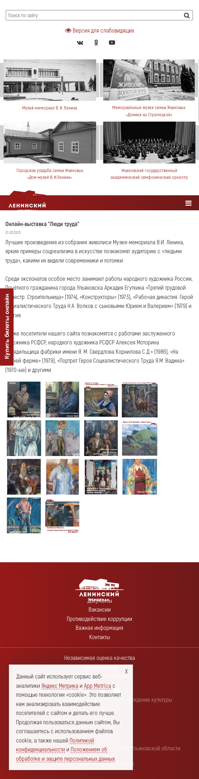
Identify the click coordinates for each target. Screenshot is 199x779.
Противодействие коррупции (99, 618)
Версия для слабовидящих (99, 30)
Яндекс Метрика (59, 685)
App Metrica (97, 685)
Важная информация (99, 627)
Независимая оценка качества (99, 657)
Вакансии (100, 609)
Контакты (99, 636)
